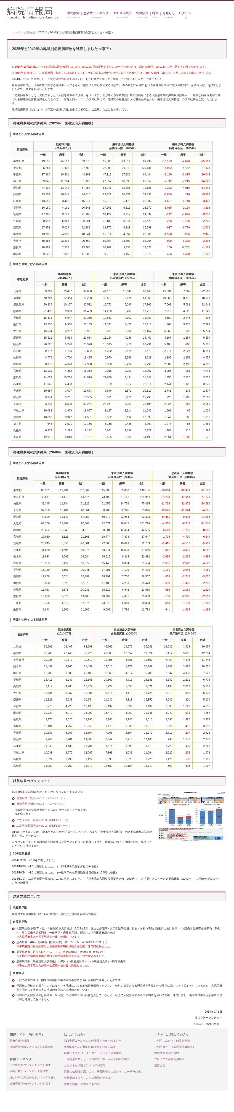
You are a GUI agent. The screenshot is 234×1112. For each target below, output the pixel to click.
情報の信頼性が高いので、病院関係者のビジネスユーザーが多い (104, 1071)
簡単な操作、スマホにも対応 (82, 1084)
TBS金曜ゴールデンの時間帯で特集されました (92, 1040)
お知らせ (168, 13)
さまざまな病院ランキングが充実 (84, 1065)
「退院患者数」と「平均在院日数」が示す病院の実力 (97, 1059)
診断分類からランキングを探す (29, 1071)
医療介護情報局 (19, 1040)
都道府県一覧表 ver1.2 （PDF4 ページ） (41, 798)
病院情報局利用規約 (166, 1053)
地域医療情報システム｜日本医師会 (31, 1046)
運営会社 (159, 1065)
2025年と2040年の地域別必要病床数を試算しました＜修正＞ (62, 49)
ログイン (185, 13)
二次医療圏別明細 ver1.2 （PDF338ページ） (43, 825)
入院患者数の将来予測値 (62, 79)
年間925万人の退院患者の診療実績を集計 (89, 1046)
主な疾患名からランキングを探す (30, 1065)
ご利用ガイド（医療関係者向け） (174, 1046)
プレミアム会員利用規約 (169, 1059)
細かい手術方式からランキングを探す (33, 1077)
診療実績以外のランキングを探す (30, 1083)
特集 (155, 13)
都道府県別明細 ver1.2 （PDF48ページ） (41, 803)
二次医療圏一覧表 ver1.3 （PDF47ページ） (43, 820)
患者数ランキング (96, 13)
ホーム (17, 32)
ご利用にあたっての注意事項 (172, 1040)
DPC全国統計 (122, 13)
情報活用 (142, 13)
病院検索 (73, 13)
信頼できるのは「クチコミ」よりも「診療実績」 (94, 1053)
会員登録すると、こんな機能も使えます (88, 1077)
